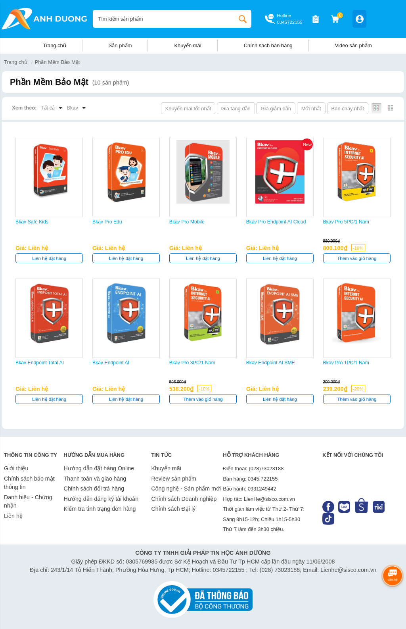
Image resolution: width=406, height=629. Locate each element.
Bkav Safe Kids (31, 222)
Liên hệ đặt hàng (49, 258)
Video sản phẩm (353, 45)
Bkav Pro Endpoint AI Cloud (276, 222)
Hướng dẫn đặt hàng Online (99, 468)
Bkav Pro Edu (107, 222)
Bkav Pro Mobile (187, 222)
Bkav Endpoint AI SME (270, 362)
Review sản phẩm (173, 478)
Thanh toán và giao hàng (95, 478)
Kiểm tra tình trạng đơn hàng (100, 509)
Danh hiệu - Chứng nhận (28, 501)
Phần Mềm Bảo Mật (57, 62)
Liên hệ (13, 516)
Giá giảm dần (275, 109)
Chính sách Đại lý (173, 509)
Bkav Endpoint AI (110, 362)
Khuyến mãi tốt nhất (188, 109)
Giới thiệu (16, 468)
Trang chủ (54, 45)
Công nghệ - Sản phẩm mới (186, 488)
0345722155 (289, 22)
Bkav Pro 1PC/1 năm (346, 362)
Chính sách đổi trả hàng (94, 488)
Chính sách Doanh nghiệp (183, 499)
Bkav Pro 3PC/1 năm (192, 362)
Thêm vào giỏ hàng (356, 258)
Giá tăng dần (236, 109)
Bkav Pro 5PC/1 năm (346, 222)
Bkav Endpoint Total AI (39, 362)
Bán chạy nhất (347, 109)
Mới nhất (311, 109)
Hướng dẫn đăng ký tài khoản (101, 499)
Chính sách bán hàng (268, 45)
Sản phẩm (120, 45)
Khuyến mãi (187, 45)
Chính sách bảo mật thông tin (29, 483)
